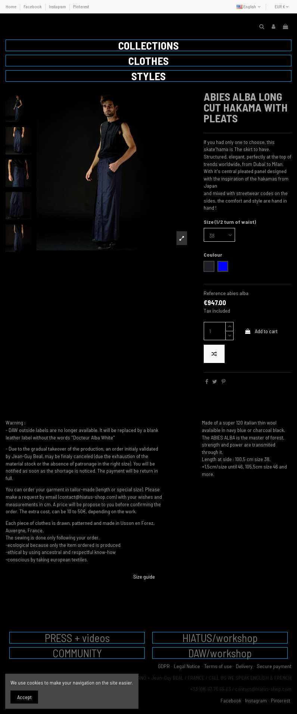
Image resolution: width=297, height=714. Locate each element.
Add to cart (261, 331)
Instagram (58, 6)
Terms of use (218, 666)
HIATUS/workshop (220, 637)
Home (11, 6)
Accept (24, 697)
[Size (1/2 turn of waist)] (219, 235)
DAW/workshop (220, 653)
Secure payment (274, 666)
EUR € (282, 6)
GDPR (164, 666)
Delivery (244, 666)
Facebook (33, 6)
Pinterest (81, 6)
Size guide (144, 576)
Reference (215, 293)
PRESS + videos (77, 637)
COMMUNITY (77, 653)
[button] (148, 45)
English (249, 6)
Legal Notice (187, 666)
